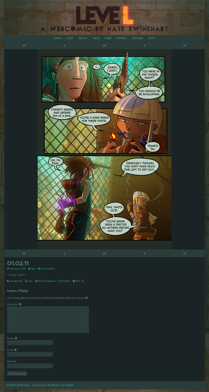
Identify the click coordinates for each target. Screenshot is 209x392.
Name (12, 338)
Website (11, 361)
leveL (30, 280)
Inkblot (70, 385)
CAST (70, 38)
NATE (96, 38)
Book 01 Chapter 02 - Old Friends (54, 280)
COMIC (57, 38)
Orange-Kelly (16, 280)
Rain (78, 280)
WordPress (53, 385)
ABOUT (83, 38)
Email (12, 349)
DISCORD (137, 38)
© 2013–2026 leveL (18, 385)
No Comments (48, 268)
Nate (32, 268)
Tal (82, 280)
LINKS (108, 38)
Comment (15, 304)
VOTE (151, 38)
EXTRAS (121, 38)
